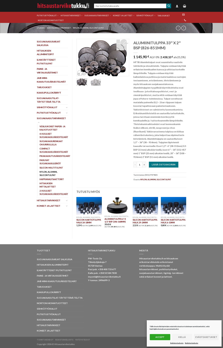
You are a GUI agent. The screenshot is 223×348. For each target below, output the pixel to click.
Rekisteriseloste (176, 343)
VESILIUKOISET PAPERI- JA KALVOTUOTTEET (52, 128)
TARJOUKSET (163, 16)
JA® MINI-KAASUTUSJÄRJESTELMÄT (51, 80)
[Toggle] (67, 107)
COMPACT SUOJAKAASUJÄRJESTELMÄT (54, 150)
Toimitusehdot (45, 340)
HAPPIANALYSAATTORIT (52, 179)
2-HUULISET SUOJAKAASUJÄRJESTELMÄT (54, 192)
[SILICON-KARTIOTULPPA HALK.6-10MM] (173, 206)
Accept (159, 337)
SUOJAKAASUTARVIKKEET (97, 15)
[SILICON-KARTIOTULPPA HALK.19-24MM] (145, 206)
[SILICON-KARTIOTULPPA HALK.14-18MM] (89, 206)
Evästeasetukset (206, 337)
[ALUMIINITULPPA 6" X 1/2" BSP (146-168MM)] (117, 205)
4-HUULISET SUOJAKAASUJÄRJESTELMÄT (54, 135)
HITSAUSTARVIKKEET (72, 15)
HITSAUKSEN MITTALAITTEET (48, 185)
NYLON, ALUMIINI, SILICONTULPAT (88, 28)
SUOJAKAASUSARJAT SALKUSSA (48, 43)
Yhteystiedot (82, 340)
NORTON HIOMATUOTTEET (51, 20)
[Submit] (168, 6)
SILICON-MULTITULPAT (51, 168)
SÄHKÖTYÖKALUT (145, 15)
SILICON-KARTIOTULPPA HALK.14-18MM (88, 221)
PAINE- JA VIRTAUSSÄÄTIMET (47, 70)
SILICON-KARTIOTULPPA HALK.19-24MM (145, 221)
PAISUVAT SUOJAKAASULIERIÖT (50, 162)
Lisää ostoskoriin (163, 164)
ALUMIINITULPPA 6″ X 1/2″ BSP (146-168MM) (115, 220)
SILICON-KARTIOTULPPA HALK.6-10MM (173, 221)
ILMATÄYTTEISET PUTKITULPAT (46, 61)
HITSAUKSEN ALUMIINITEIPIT (45, 52)
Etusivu (41, 28)
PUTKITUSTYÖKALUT (48, 15)
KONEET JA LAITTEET (123, 15)
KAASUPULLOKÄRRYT (49, 92)
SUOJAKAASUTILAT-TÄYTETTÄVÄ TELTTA (48, 100)
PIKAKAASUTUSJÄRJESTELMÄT (55, 156)
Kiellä (182, 337)
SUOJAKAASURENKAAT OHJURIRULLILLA (51, 143)
